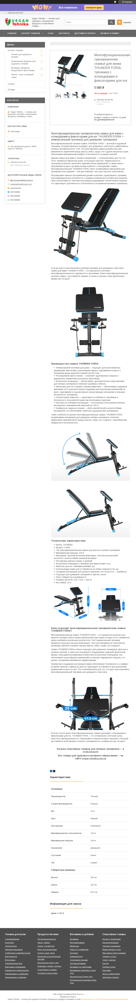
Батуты (105, 963)
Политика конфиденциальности (115, 999)
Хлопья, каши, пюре (46, 953)
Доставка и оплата (85, 33)
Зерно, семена (43, 943)
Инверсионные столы (111, 950)
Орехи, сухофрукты (46, 946)
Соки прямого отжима (47, 970)
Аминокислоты (76, 956)
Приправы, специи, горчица (49, 966)
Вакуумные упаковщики (15, 967)
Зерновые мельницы (14, 950)
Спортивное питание (79, 960)
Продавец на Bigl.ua (68, 997)
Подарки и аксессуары (47, 973)
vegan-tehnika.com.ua (94, 758)
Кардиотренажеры (110, 943)
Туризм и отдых (109, 956)
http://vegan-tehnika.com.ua (21, 180)
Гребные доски (108, 967)
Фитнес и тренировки (111, 939)
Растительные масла (46, 939)
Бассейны (106, 970)
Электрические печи (13, 963)
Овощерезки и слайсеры (15, 977)
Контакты (64, 33)
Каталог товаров (30, 33)
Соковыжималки (12, 939)
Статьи (11, 84)
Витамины (74, 939)
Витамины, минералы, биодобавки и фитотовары (23, 69)
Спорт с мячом (108, 960)
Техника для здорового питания (21, 55)
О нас (51, 33)
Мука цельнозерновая (47, 950)
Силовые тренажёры (111, 946)
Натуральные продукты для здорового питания (23, 62)
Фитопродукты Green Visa (81, 977)
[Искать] (111, 22)
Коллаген (74, 953)
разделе (93, 752)
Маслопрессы (11, 956)
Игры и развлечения (111, 974)
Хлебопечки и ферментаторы (17, 953)
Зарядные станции (110, 977)
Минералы (74, 946)
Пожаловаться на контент (92, 999)
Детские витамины (78, 963)
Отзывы (11, 90)
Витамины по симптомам (80, 967)
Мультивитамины (77, 943)
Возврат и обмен (109, 33)
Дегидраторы (11, 946)
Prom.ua (80, 994)
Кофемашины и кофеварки (16, 974)
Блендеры (9, 943)
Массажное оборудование (114, 953)
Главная (11, 33)
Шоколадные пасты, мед (48, 963)
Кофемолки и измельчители (17, 970)
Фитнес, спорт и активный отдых (22, 76)
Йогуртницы (10, 960)
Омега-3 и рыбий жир (79, 950)
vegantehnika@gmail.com (21, 184)
